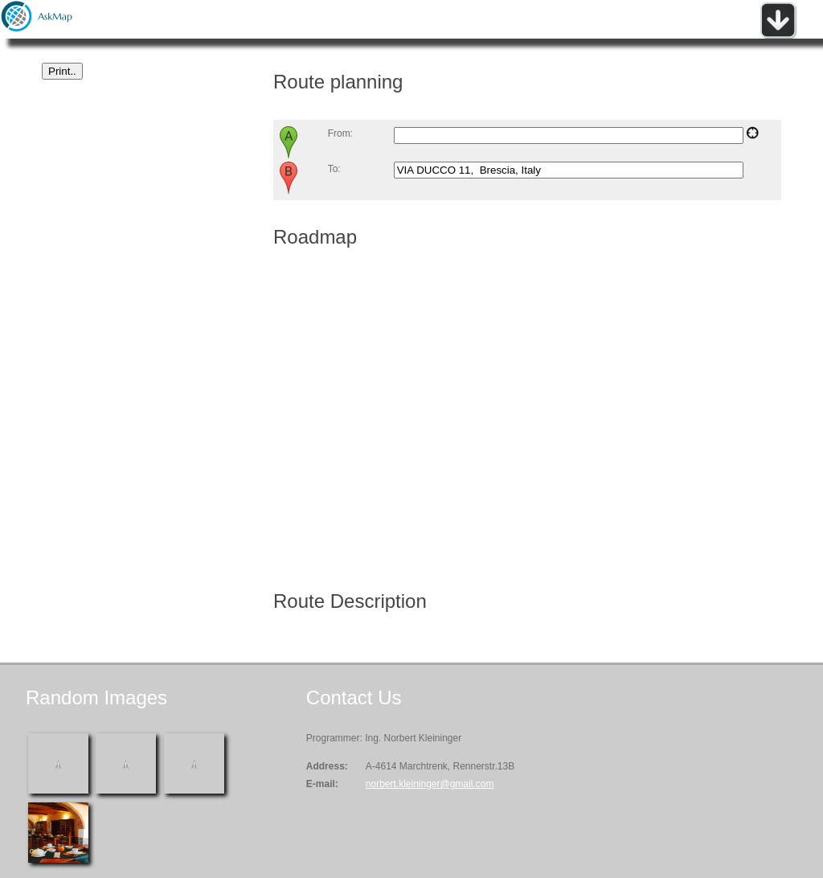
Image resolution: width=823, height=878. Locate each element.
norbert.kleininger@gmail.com (430, 784)
